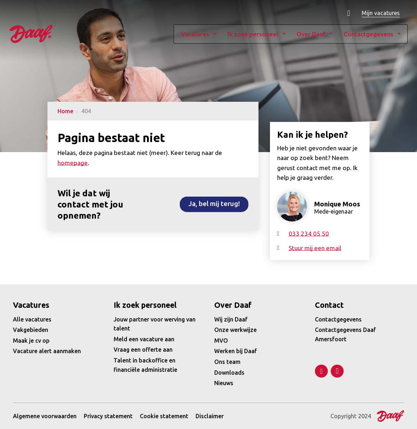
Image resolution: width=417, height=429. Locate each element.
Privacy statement (108, 416)
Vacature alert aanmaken (47, 351)
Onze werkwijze (235, 330)
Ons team (227, 362)
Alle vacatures (32, 319)
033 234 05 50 (309, 233)
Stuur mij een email (315, 248)
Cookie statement (164, 416)
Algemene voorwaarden (45, 416)
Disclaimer (210, 416)
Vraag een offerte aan (143, 349)
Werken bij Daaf (235, 351)
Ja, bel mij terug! (214, 203)
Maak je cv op (31, 340)
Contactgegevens (358, 34)
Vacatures (185, 34)
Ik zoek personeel (242, 34)
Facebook (337, 371)
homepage (73, 162)
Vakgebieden (30, 330)
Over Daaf (301, 34)
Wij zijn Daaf (231, 319)
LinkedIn (321, 371)
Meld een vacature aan (144, 339)
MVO (221, 340)
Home (65, 111)
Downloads (229, 372)
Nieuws (223, 383)
